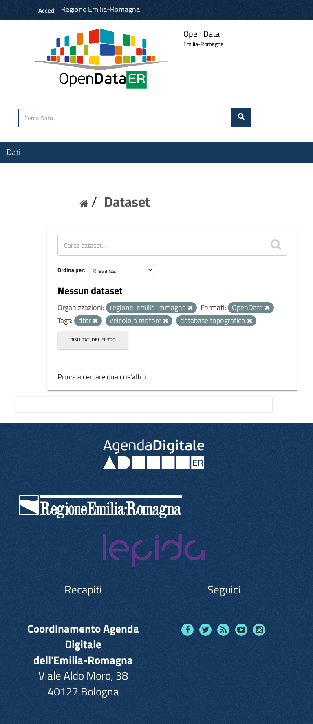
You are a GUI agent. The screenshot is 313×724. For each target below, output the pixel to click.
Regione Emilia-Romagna (100, 9)
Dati (13, 152)
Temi (15, 181)
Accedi (47, 10)
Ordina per (70, 270)
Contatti (20, 212)
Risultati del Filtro (93, 339)
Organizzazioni (31, 167)
